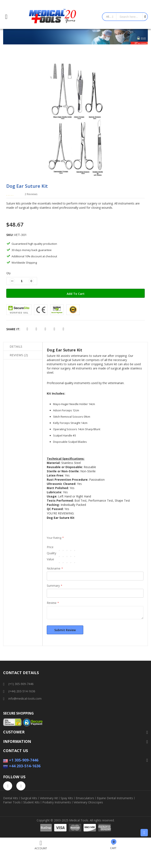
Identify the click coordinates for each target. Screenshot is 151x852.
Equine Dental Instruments (115, 798)
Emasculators (85, 798)
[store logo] (53, 16)
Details (16, 346)
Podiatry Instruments (56, 802)
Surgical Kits (29, 798)
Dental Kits (10, 798)
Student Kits (31, 802)
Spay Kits (67, 798)
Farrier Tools (12, 802)
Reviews (19, 355)
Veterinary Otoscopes (88, 802)
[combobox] (129, 17)
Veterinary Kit (49, 798)
